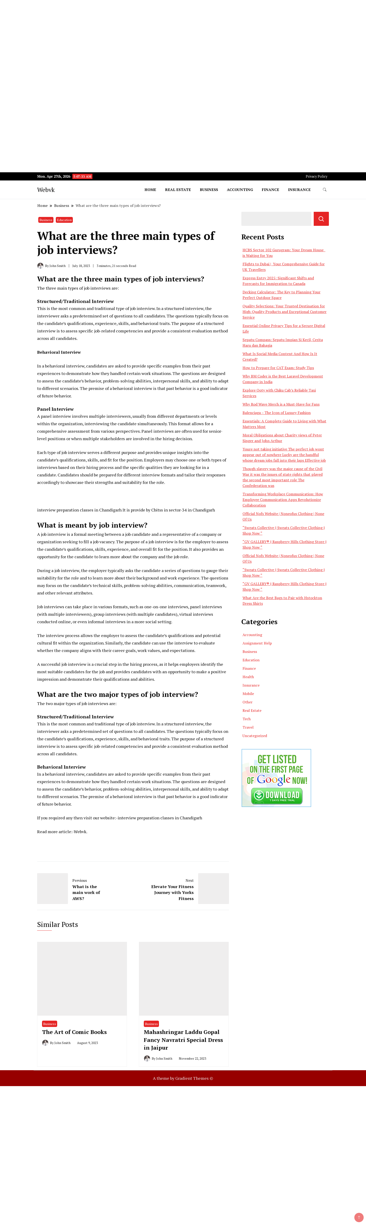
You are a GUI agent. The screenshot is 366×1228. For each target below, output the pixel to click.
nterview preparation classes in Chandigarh (80, 510)
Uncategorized (255, 735)
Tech (247, 718)
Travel (248, 727)
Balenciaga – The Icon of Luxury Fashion (277, 412)
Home (150, 189)
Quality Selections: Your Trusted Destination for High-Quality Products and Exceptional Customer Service (285, 311)
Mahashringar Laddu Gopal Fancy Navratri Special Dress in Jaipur (183, 1039)
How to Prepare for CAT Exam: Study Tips (278, 367)
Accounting (240, 189)
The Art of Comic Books (74, 1032)
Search (321, 219)
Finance (270, 189)
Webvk (46, 190)
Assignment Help (257, 643)
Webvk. (80, 831)
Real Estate (178, 189)
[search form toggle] (324, 189)
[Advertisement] (140, 32)
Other (248, 702)
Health (248, 676)
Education (64, 220)
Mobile (248, 693)
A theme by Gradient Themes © (183, 1078)
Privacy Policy (316, 176)
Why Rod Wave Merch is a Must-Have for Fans (281, 404)
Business (209, 189)
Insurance (299, 189)
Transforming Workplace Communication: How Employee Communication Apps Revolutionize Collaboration (283, 499)
